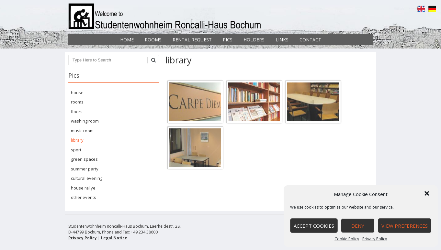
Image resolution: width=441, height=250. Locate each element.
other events (83, 197)
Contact (310, 40)
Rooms (153, 40)
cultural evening (86, 178)
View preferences (404, 226)
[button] (427, 194)
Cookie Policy (346, 239)
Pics (227, 40)
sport (76, 150)
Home (127, 40)
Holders (254, 40)
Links (282, 40)
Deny (357, 226)
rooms (77, 102)
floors (77, 111)
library (77, 140)
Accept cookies (314, 226)
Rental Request (192, 40)
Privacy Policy (374, 239)
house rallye (83, 188)
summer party (84, 169)
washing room (85, 121)
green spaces (84, 159)
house (77, 92)
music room (82, 131)
